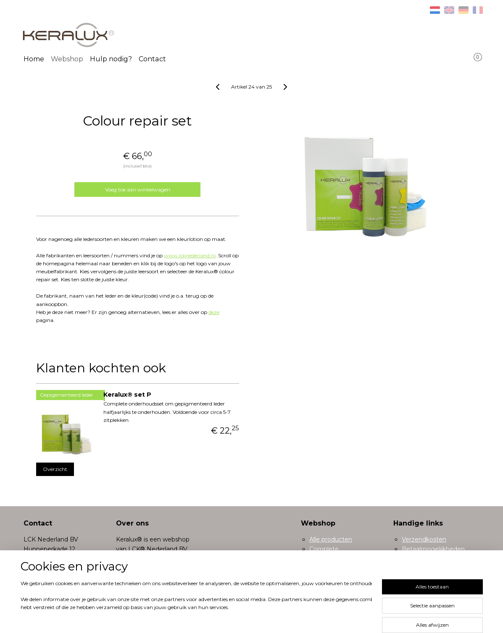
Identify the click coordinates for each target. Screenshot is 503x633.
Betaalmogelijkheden (433, 549)
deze (213, 312)
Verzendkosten (424, 539)
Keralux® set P (127, 394)
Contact (152, 59)
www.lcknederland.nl (190, 255)
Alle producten (330, 539)
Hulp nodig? (111, 59)
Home (34, 59)
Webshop (67, 59)
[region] (196, 604)
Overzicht (55, 469)
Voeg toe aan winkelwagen (137, 189)
